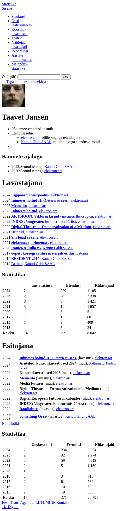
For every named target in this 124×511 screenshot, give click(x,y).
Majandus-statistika (20, 66)
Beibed (17, 264)
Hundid (17, 232)
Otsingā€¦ (9, 77)
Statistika (9, 4)
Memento (19, 206)
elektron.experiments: (29, 243)
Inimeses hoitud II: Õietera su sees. (40, 200)
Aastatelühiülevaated (22, 57)
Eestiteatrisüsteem (22, 23)
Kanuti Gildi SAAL (36, 142)
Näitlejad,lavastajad (19, 44)
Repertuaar (20, 51)
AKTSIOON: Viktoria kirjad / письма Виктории (52, 216)
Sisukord (18, 16)
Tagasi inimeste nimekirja (26, 81)
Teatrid (17, 38)
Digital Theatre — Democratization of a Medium (51, 227)
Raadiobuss (28, 409)
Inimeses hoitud (24, 211)
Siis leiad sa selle (24, 237)
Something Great (33, 416)
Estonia (82, 253)
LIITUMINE (45, 502)
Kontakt (62, 502)
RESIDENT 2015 (25, 258)
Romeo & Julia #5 (26, 248)
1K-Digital (10, 507)
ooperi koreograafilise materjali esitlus (42, 253)
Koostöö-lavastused (20, 31)
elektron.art (30, 137)
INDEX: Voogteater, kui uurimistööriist (43, 221)
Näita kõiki (10, 423)
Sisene (7, 8)
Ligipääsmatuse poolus (30, 195)
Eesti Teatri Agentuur (18, 502)
